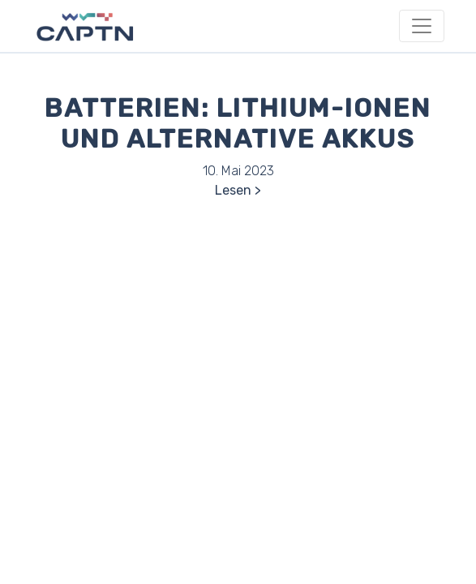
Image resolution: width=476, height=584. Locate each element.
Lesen (233, 190)
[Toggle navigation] (421, 26)
